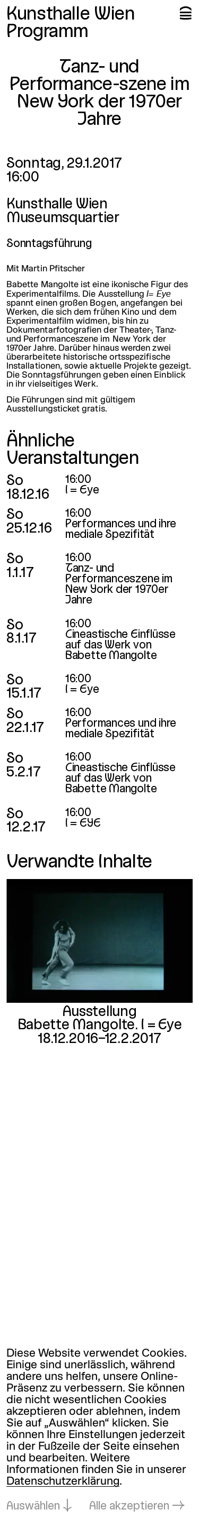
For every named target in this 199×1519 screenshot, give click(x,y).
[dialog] (99, 1430)
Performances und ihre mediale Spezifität (120, 529)
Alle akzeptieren (129, 1507)
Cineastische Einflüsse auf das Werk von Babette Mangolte (120, 645)
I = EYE (82, 824)
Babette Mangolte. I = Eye (100, 1025)
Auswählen (33, 1507)
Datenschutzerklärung (62, 1482)
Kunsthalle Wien (70, 14)
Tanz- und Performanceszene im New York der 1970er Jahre (118, 585)
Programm (47, 32)
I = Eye (82, 491)
